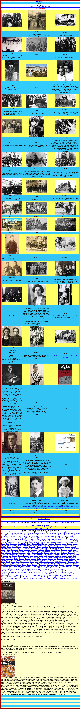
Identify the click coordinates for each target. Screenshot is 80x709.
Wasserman (41, 575)
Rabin (34, 563)
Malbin (3, 559)
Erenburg (37, 542)
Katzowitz (15, 553)
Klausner (46, 553)
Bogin (55, 535)
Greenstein (60, 547)
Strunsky (29, 572)
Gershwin (33, 545)
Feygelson (13, 544)
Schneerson (37, 566)
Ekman (15, 542)
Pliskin (57, 562)
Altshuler (37, 532)
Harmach (59, 548)
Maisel (74, 557)
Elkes (20, 542)
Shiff (38, 568)
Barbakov (13, 533)
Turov (40, 574)
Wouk (30, 577)
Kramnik (27, 554)
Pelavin (3, 562)
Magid (69, 557)
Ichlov (53, 550)
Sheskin (34, 568)
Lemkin (64, 556)
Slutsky (19, 571)
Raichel (53, 563)
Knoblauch (64, 553)
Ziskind (61, 578)
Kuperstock (4, 556)
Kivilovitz (34, 553)
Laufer (41, 556)
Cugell (3, 539)
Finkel (28, 544)
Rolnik (19, 565)
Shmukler (59, 568)
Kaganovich (23, 551)
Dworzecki (69, 541)
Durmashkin (61, 541)
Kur (10, 556)
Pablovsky (36, 560)
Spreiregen (4, 572)
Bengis (60, 533)
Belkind (42, 533)
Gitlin (57, 545)
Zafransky (72, 577)
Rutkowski (5, 566)
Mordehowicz (5, 560)
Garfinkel (3, 545)
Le (61, 527)
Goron (38, 547)
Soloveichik (45, 571)
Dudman (45, 541)
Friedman (58, 544)
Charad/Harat (15, 538)
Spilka (70, 571)
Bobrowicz (49, 535)
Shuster (45, 569)
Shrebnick (17, 569)
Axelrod (73, 532)
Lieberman (9, 557)
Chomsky (58, 538)
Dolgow (10, 541)
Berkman (70, 533)
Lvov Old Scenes (16, 527)
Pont (77, 562)
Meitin (39, 559)
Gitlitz (61, 545)
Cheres (35, 538)
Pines (32, 562)
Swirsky (58, 572)
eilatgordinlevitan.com (40, 1)
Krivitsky (56, 554)
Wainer (34, 575)
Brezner (76, 535)
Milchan (66, 559)
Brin (2, 536)
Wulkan (35, 577)
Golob (9, 547)
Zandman (10, 578)
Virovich (71, 574)
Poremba (13, 563)
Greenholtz (45, 547)
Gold (65, 545)
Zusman (11, 580)
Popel (2, 563)
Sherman (22, 568)
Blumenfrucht (32, 535)
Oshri (30, 560)
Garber (75, 544)
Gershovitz (26, 545)
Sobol (32, 571)
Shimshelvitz (45, 568)
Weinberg (48, 575)
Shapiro (57, 566)
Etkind (43, 542)
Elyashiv (25, 542)
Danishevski (14, 539)
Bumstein (44, 536)
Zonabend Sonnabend (70, 578)
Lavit (45, 556)
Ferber (3, 544)
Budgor (31, 536)
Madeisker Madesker (60, 557)
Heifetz (76, 548)
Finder (24, 544)
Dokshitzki (4, 541)
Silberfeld (52, 569)
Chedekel (29, 538)
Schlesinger (29, 566)
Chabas (65, 536)
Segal (52, 566)
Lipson (33, 557)
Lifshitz (18, 557)
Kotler (16, 554)
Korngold (3, 554)
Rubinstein (69, 565)
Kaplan (70, 551)
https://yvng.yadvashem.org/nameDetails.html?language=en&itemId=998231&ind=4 (65, 507)
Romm (24, 565)
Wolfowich (24, 577)
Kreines (40, 554)
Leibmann (51, 556)
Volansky (9, 575)
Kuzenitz (20, 556)
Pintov (36, 562)
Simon (57, 569)
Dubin (41, 541)
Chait (8, 538)
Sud (39, 572)
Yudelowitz (65, 577)
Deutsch (43, 539)
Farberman (57, 542)
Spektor (65, 571)
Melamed (44, 559)
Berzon (20, 535)
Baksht (8, 533)
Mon (78, 559)
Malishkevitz (9, 559)
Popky (7, 563)
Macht (51, 557)
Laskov (36, 556)
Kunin (71, 554)
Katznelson (8, 553)
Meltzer (50, 559)
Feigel (63, 542)
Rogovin (7, 565)
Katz (2, 553)
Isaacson (64, 550)
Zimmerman (54, 578)
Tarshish (20, 574)
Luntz (42, 557)
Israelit (70, 550)
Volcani (15, 575)
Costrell (75, 538)
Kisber (28, 553)
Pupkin (30, 563)
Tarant (16, 574)
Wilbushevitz (5, 577)
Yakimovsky (51, 577)
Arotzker (56, 532)
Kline (51, 553)
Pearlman (72, 560)
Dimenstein (58, 539)
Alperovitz (27, 532)
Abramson (12, 532)
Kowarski (21, 554)
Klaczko (40, 553)
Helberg (3, 550)
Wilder (11, 577)
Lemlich (70, 556)
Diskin (72, 539)
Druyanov (35, 541)
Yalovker (41, 577)
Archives (35, 528)
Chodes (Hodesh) (49, 538)
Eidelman (3, 542)
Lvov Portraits (5, 527)
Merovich (60, 559)
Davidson (27, 539)
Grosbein (67, 547)
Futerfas (69, 544)
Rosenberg (35, 565)
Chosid (64, 538)
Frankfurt (51, 544)
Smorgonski (25, 571)
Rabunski (47, 563)
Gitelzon (52, 545)
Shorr (77, 568)
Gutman (30, 548)
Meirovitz (33, 559)
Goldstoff (3, 547)
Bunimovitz (51, 536)
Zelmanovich (41, 578)
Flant (39, 544)
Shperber (3, 569)
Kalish (35, 551)
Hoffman (41, 550)
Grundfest (4, 548)
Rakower (59, 563)
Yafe (45, 577)
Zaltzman (4, 578)
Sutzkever (52, 572)
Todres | (35, 574)
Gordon (19, 547)
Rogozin (13, 565)
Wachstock (28, 575)
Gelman (19, 545)
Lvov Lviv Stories (35, 527)
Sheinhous (69, 566)
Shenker (75, 566)
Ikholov (58, 550)
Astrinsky (62, 532)
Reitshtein (66, 563)
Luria (46, 557)
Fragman (44, 544)
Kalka (39, 551)
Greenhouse (53, 547)
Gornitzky (25, 547)
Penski (8, 562)
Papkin (49, 560)
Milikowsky (72, 559)
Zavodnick (18, 578)
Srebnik (10, 572)
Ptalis (24, 563)
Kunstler (76, 554)
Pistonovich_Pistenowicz (46, 562)
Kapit (65, 551)
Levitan (3, 557)
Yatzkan (58, 577)
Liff (14, 557)
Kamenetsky (46, 551)
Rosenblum (42, 565)
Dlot (76, 539)
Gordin (14, 547)
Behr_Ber (31, 533)
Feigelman (69, 542)
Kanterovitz (54, 551)
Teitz (30, 574)
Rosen (29, 565)
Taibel (10, 574)
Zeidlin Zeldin (32, 578)
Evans (47, 542)
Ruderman (76, 565)
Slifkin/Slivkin (5, 571)
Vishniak (3, 575)
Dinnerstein (66, 539)
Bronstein (14, 536)
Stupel (35, 572)
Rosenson (50, 565)
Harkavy (53, 548)
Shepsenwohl (5, 568)
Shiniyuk (52, 568)
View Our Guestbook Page (40, 525)
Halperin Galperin (45, 548)
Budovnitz (37, 536)
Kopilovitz (71, 553)
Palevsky (42, 560)
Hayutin (70, 548)
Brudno (25, 536)
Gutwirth (36, 548)
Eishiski (10, 542)
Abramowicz (4, 532)
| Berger (64, 533)
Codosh (69, 538)
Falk (51, 542)
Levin (74, 556)
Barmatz (19, 533)
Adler (17, 532)
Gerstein (39, 545)
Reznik (72, 563)
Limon (23, 557)
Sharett (62, 566)
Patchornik (60, 560)
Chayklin (22, 538)
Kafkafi (12, 551)
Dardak (21, 539)
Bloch (25, 535)
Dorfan (16, 541)
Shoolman (72, 568)
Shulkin (34, 569)
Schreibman (45, 566)
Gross (73, 547)
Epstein (31, 542)
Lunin (37, 557)
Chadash (71, 536)
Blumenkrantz (41, 535)
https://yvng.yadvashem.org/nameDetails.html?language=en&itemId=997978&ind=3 (37, 507)
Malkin (16, 559)
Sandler (22, 566)
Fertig (7, 544)
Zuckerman (4, 580)
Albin (21, 532)
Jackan (3, 551)
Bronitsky (7, 536)
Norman (25, 560)
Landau (26, 556)
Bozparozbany (68, 535)
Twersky (45, 574)
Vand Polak (60, 574)
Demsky (38, 539)
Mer (55, 559)
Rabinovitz (40, 563)
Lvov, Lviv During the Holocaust (50, 527)
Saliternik (16, 566)
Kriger (51, 554)
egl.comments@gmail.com (67, 522)
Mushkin (19, 560)
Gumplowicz (11, 548)
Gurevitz (18, 548)
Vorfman (21, 575)
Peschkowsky (25, 562)
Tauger (26, 574)
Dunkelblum (52, 541)
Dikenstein (50, 539)
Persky (18, 562)
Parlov (53, 560)
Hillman (21, 550)
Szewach (64, 572)
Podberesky (63, 562)
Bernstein (15, 535)
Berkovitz (77, 533)
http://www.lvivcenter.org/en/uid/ (40, 6)
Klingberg (57, 553)
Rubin (56, 565)
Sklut (62, 569)
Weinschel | (63, 575)
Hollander (47, 550)
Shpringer (10, 569)
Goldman (71, 545)
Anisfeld (43, 532)
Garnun (9, 545)
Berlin (3, 535)
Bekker (37, 533)
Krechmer (34, 554)
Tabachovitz (4, 574)
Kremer (46, 554)
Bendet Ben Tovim (51, 533)
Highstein (15, 550)
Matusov (27, 559)
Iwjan (74, 550)
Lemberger (58, 556)
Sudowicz (45, 572)
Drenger (28, 541)
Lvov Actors (25, 527)
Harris (65, 548)
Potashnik (19, 563)
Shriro (23, 569)
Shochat (65, 568)
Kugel (61, 554)
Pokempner (71, 562)
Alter (32, 532)
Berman (8, 535)
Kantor (60, 551)
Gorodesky (32, 547)
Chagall (3, 538)
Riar (76, 563)
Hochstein (27, 550)
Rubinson (61, 565)
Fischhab (34, 544)
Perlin (13, 562)
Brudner (20, 536)
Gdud (14, 545)
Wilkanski (17, 577)
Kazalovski (22, 553)
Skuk (72, 569)
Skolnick (67, 569)
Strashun (16, 572)
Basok (25, 533)
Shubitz (28, 569)
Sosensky (53, 571)
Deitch (32, 539)
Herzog (9, 550)
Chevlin (40, 538)
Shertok (28, 568)
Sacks (10, 566)
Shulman (39, 569)
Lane (31, 556)
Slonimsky (13, 571)
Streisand (23, 572)
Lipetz (28, 557)
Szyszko (70, 572)
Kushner (14, 556)
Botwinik (60, 535)
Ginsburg (46, 545)
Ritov (2, 565)
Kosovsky (10, 554)
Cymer (8, 539)
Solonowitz (38, 571)
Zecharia (24, 578)
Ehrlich (75, 541)
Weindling (55, 575)
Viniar (66, 574)
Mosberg (13, 560)
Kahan (30, 551)
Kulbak (66, 554)
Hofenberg (34, 550)
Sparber (59, 571)
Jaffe (7, 551)
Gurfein (24, 548)
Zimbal (48, 578)
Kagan (17, 551)
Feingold (76, 542)
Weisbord (69, 575)
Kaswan (75, 551)
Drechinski (22, 541)
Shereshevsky (14, 568)
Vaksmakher (52, 574)
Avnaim (68, 532)
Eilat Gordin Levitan (44, 519)
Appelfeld (50, 532)
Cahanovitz (58, 536)
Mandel (21, 559)
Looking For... (43, 528)
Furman (64, 544)
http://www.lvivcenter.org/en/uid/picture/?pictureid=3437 (65, 356)
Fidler (19, 544)
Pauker (66, 560)
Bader (2, 533)
